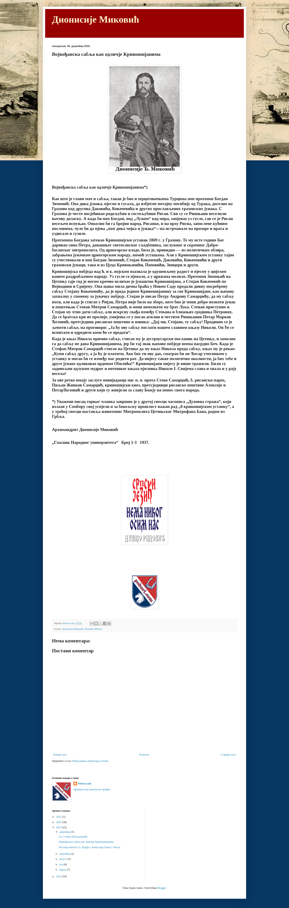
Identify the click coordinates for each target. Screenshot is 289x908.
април (63, 869)
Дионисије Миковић (95, 19)
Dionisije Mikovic (93, 628)
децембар (65, 831)
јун (61, 864)
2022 (59, 816)
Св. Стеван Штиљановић (73, 836)
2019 (59, 827)
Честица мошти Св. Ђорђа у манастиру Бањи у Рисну (89, 847)
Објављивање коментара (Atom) (90, 761)
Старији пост (228, 754)
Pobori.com (84, 783)
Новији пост (60, 754)
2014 (59, 876)
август (63, 859)
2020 (59, 822)
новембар (65, 853)
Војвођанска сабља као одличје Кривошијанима (86, 841)
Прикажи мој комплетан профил (92, 789)
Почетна (144, 754)
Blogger (161, 887)
